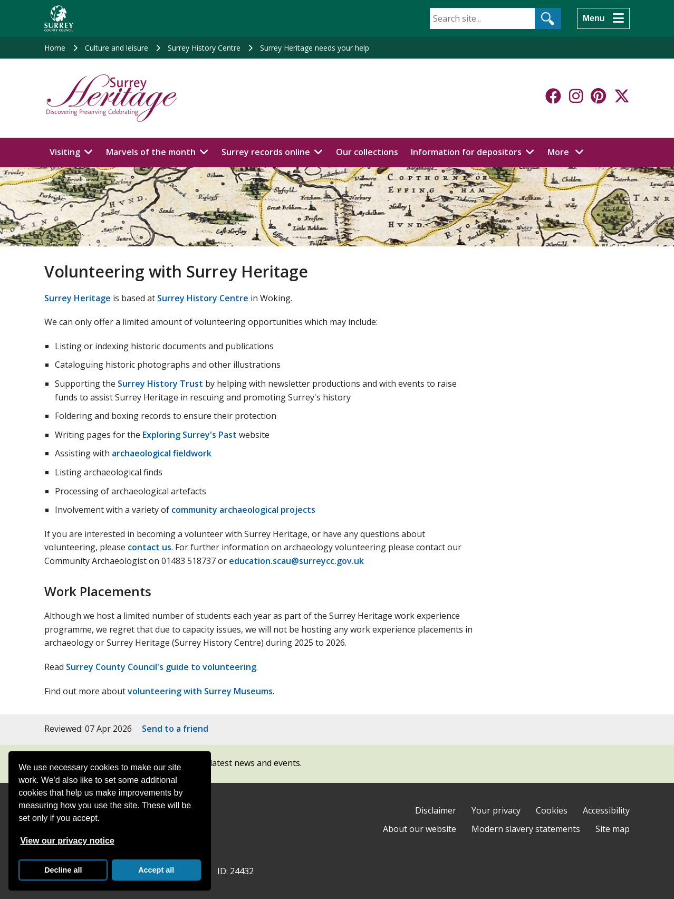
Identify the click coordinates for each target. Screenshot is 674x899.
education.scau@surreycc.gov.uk (296, 561)
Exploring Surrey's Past (189, 435)
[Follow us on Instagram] (576, 96)
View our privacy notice (67, 840)
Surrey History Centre (204, 48)
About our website (419, 829)
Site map (612, 829)
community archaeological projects (243, 509)
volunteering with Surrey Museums (200, 691)
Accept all (156, 870)
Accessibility (606, 810)
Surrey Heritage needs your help (314, 48)
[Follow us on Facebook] (553, 96)
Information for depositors (466, 152)
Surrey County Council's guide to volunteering (161, 667)
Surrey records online (266, 152)
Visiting (65, 152)
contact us (149, 547)
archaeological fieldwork (161, 453)
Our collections (367, 152)
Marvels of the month (151, 152)
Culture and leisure (116, 48)
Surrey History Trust (160, 383)
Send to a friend (175, 728)
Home (54, 48)
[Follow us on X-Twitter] (622, 96)
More (568, 151)
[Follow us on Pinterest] (598, 96)
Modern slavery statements (525, 829)
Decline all (63, 870)
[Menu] (603, 18)
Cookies (551, 810)
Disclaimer (435, 810)
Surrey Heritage (77, 298)
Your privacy (496, 810)
